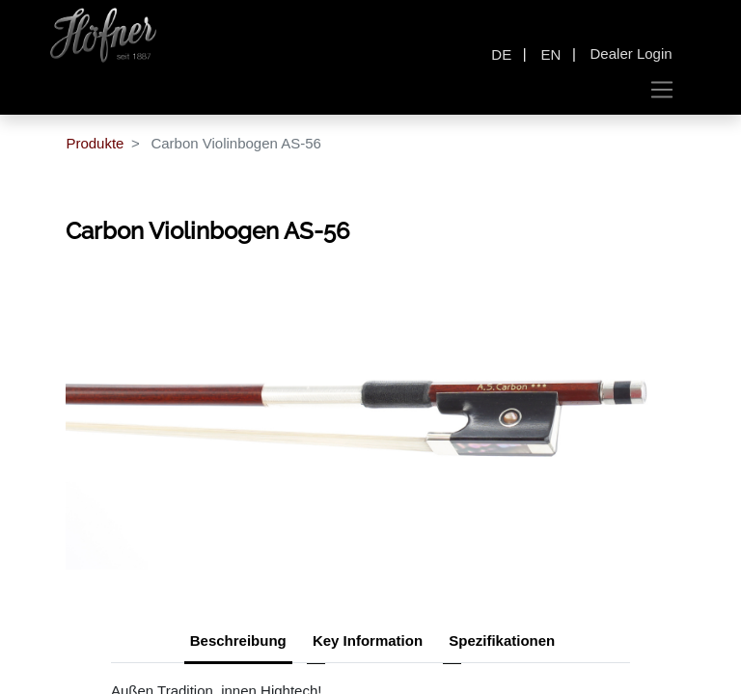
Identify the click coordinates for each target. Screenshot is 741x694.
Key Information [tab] (368, 640)
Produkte (95, 143)
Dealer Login (631, 53)
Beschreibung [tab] (238, 640)
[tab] (502, 643)
